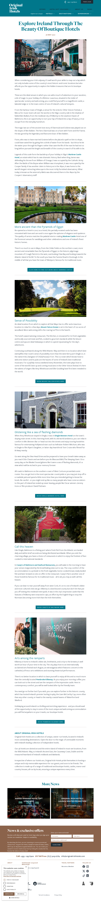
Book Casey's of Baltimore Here (50, 607)
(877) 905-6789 (66, 856)
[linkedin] (87, 879)
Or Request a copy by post (30, 872)
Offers (42, 9)
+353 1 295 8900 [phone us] (70, 2)
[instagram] (87, 870)
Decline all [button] (20, 894)
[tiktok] (84, 879)
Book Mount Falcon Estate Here (50, 381)
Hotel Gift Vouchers (60, 9)
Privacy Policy (58, 899)
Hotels (50, 13)
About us (79, 9)
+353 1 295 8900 (39, 856)
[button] (14, 898)
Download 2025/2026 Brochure (30, 867)
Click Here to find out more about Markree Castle (50, 270)
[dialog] (15, 882)
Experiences (85, 13)
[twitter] (84, 875)
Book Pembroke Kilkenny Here (50, 722)
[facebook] (84, 870)
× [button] (26, 867)
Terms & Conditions (44, 899)
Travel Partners (68, 867)
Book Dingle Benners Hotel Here (50, 496)
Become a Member (68, 870)
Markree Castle (69, 236)
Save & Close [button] (9, 894)
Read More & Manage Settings (12, 876)
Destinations (66, 13)
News (89, 9)
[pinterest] (87, 875)
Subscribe (57, 845)
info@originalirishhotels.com (50, 860)
